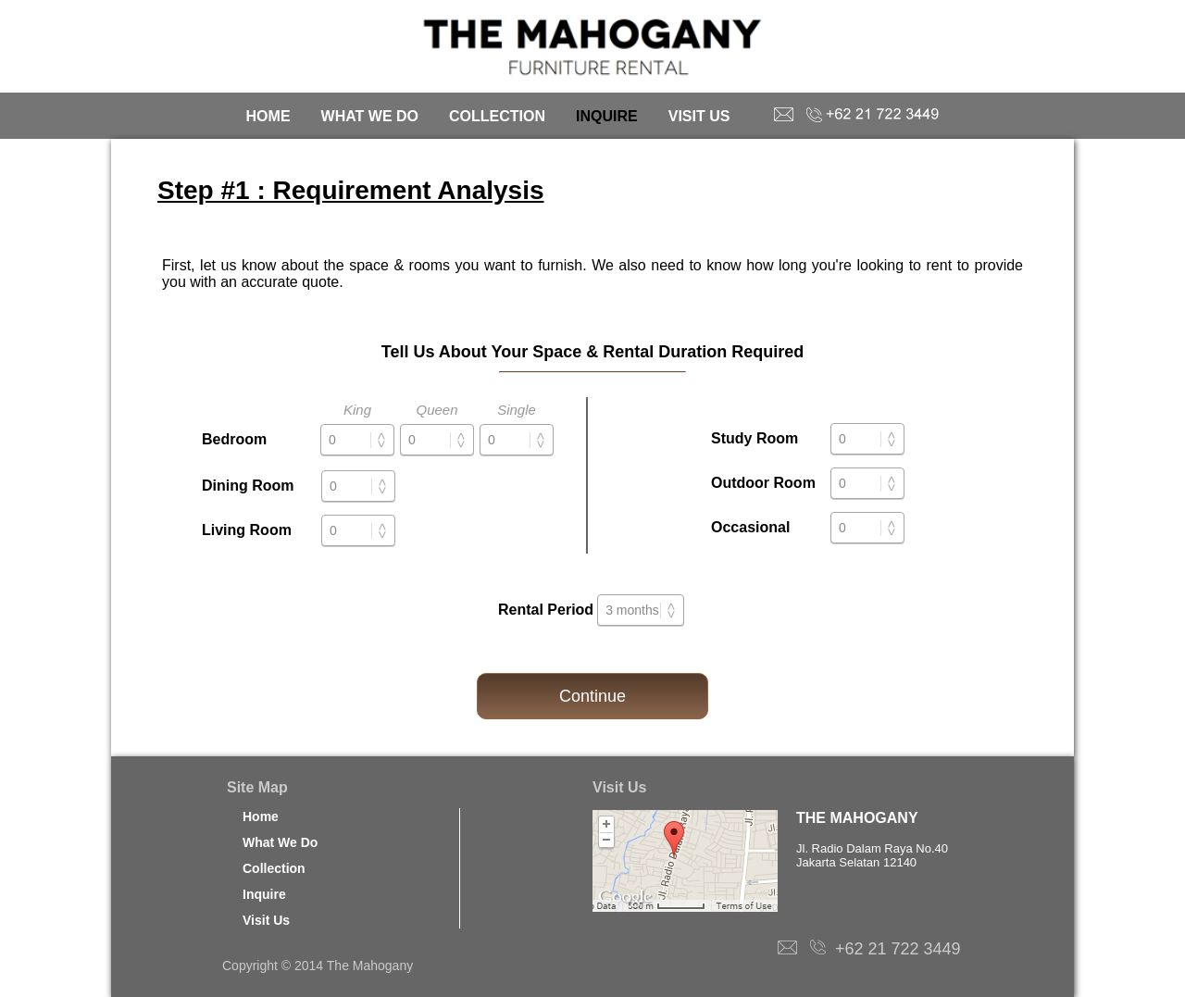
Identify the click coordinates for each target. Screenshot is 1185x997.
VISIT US (699, 116)
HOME (268, 116)
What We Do (280, 842)
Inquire (264, 894)
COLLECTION (497, 116)
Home (261, 816)
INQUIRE (607, 116)
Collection (274, 868)
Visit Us (266, 920)
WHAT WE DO (369, 116)
